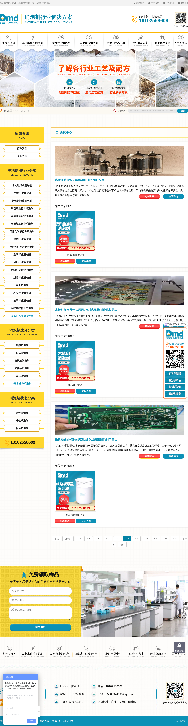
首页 (16, 110)
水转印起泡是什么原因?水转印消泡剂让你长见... (86, 309)
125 (146, 538)
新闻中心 (25, 110)
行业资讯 (22, 148)
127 (165, 538)
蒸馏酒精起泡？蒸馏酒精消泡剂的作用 (79, 180)
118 (79, 538)
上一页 (68, 538)
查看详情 (173, 196)
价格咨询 (64, 261)
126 (155, 538)
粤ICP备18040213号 (62, 721)
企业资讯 (22, 156)
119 (88, 538)
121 (108, 538)
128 (175, 538)
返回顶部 (179, 650)
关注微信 (155, 3)
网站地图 (140, 3)
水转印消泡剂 (75, 385)
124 (136, 538)
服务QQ (184, 3)
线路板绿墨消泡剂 (75, 514)
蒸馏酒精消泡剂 (75, 255)
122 (117, 538)
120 (98, 538)
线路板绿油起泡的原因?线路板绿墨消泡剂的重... (86, 439)
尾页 (122, 544)
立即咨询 (86, 261)
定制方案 (149, 196)
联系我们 (170, 3)
